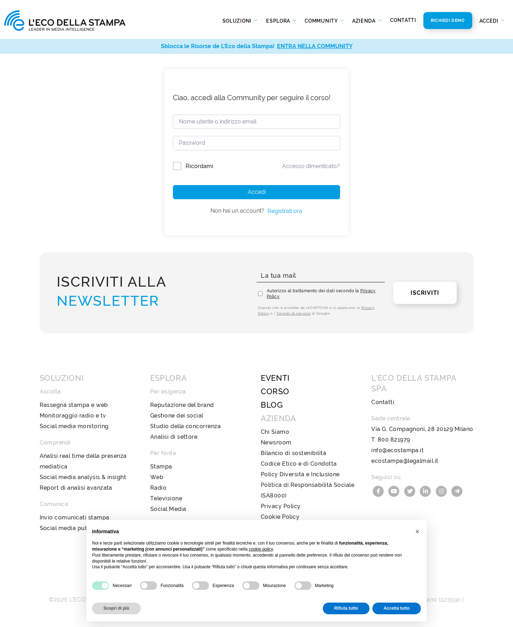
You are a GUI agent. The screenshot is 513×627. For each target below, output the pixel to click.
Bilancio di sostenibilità (293, 453)
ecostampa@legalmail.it (405, 461)
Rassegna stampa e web (74, 405)
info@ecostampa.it (397, 450)
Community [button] (322, 21)
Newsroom (276, 442)
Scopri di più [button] (116, 608)
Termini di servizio (293, 313)
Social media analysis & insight (83, 477)
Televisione (166, 498)
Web (156, 477)
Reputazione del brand (182, 405)
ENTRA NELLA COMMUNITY (315, 46)
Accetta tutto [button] (397, 608)
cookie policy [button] (261, 549)
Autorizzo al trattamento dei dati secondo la (321, 293)
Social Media (168, 509)
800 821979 (394, 439)
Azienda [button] (364, 21)
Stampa (161, 466)
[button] (417, 531)
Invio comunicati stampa (74, 517)
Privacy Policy (281, 506)
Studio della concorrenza (185, 426)
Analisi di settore (174, 436)
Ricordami (199, 166)
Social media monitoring (74, 426)
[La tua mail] (320, 275)
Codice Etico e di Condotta (299, 463)
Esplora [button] (279, 21)
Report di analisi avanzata (76, 487)
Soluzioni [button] (237, 21)
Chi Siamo (275, 431)
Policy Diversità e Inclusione (300, 474)
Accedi (257, 192)
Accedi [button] (489, 21)
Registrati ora (284, 211)
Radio (158, 487)
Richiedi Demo (448, 20)
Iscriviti (425, 292)
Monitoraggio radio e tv (73, 415)
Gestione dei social (176, 415)
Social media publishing (73, 528)
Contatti (403, 20)
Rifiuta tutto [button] (346, 608)
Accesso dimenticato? (311, 166)
